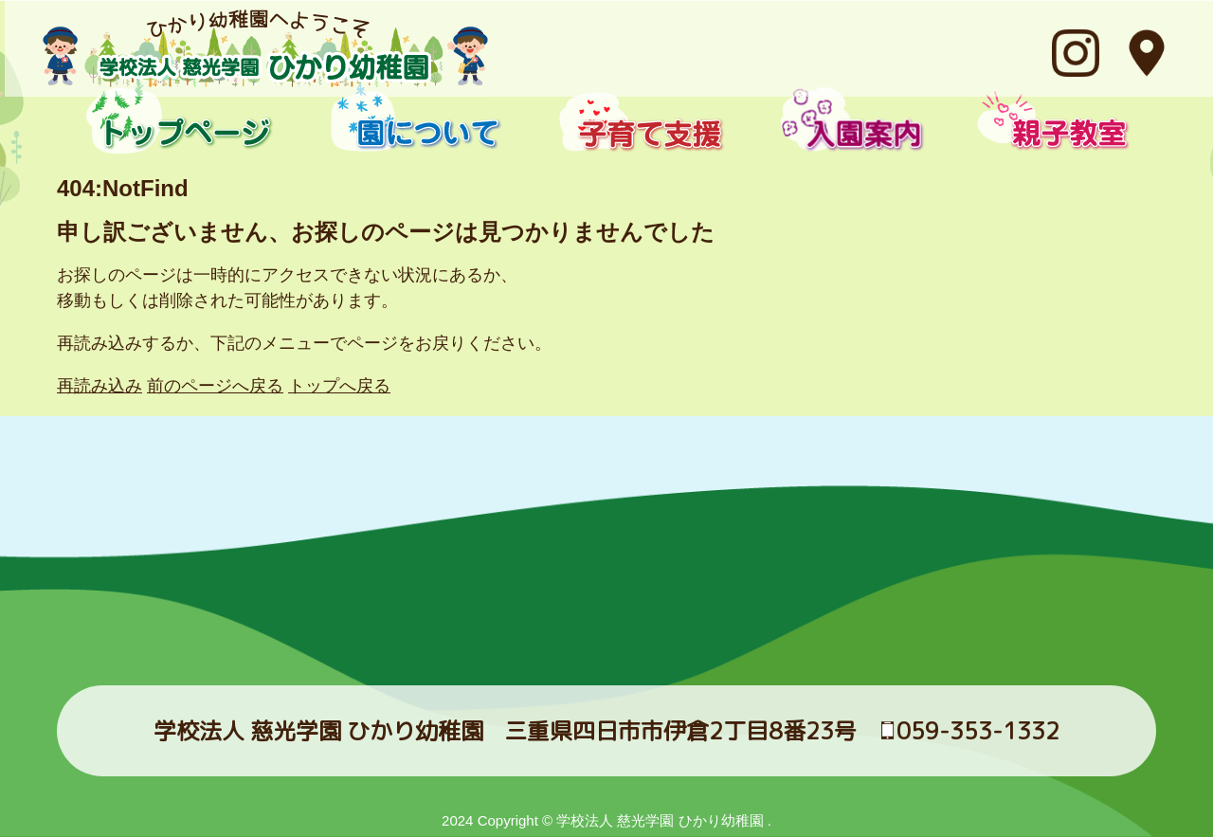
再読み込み (99, 385)
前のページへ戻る (215, 385)
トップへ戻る (339, 385)
